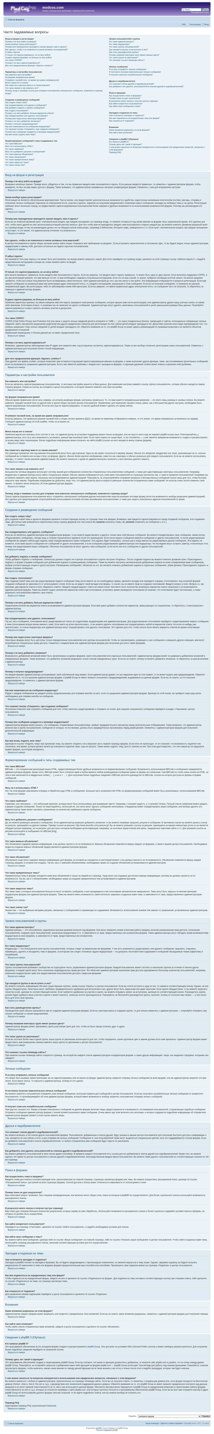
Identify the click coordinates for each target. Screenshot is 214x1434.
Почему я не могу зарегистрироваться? (22, 63)
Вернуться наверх (16, 190)
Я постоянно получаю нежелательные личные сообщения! (135, 72)
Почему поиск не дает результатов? (125, 98)
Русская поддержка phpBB (107, 1430)
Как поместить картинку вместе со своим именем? (27, 85)
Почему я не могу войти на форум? (20, 42)
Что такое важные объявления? (19, 154)
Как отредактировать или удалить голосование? (26, 116)
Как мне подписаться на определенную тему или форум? (134, 118)
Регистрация (195, 24)
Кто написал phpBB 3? (119, 142)
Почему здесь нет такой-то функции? (125, 144)
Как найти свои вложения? (120, 132)
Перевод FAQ (115, 152)
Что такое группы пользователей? (124, 47)
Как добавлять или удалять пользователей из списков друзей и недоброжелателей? (146, 86)
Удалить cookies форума (171, 1423)
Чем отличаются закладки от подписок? (126, 115)
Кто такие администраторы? (121, 42)
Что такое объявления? (15, 157)
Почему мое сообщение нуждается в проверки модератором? (32, 132)
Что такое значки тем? (15, 165)
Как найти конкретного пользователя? (125, 104)
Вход (206, 24)
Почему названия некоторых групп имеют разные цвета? (134, 55)
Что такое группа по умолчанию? (123, 57)
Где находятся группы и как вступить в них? (128, 50)
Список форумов (16, 20)
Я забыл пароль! (12, 52)
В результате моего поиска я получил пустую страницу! (133, 101)
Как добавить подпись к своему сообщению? (25, 108)
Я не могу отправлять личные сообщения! (127, 69)
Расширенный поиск (200, 12)
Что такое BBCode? (14, 144)
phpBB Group (94, 1346)
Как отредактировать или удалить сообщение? (26, 105)
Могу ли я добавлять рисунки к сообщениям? (25, 152)
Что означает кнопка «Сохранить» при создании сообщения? (32, 129)
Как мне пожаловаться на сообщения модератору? (27, 126)
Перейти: (133, 1416)
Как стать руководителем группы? (124, 52)
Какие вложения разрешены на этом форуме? (129, 130)
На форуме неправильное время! (20, 77)
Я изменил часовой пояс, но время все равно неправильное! (32, 80)
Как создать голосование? (16, 110)
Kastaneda (51, 1406)
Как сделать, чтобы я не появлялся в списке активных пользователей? (36, 50)
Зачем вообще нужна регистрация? (21, 44)
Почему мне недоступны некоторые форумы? (25, 118)
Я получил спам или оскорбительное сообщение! (131, 75)
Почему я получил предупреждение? (21, 124)
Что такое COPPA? (13, 60)
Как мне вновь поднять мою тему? (20, 134)
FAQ (184, 24)
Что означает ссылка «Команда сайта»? (127, 60)
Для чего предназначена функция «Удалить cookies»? (29, 65)
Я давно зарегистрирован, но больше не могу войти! (28, 57)
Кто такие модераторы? (119, 44)
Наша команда (152, 1423)
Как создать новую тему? (16, 102)
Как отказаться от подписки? (121, 121)
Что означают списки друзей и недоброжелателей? (131, 84)
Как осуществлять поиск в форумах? (125, 96)
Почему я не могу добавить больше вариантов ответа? (29, 113)
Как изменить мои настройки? (18, 75)
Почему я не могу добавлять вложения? (23, 121)
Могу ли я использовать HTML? (19, 146)
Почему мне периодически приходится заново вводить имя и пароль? (36, 47)
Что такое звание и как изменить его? (21, 88)
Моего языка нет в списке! (16, 83)
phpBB (98, 1428)
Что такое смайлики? (14, 149)
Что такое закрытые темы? (17, 162)
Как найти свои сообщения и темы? (125, 106)
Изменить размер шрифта (206, 18)
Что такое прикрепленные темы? (19, 160)
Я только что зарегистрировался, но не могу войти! (27, 55)
